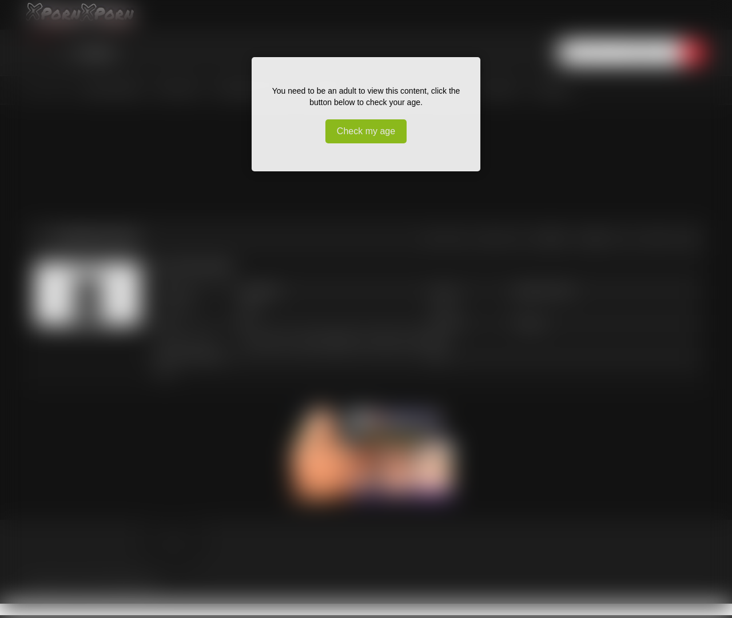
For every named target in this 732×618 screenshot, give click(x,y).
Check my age (366, 131)
